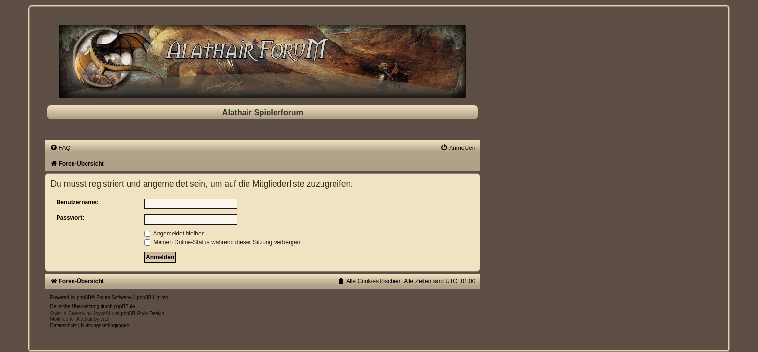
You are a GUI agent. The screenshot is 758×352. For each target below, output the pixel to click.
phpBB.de (124, 306)
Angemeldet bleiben (174, 233)
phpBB (84, 297)
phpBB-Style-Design (142, 313)
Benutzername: (77, 202)
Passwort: (70, 217)
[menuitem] (60, 148)
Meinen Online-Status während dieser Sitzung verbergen (222, 242)
